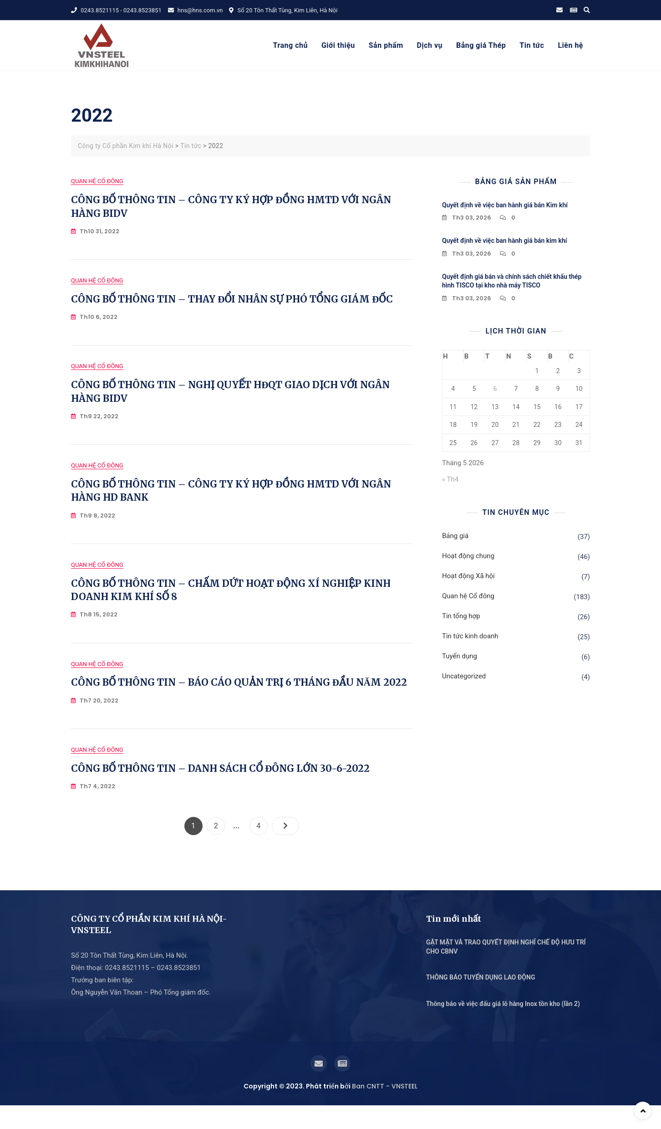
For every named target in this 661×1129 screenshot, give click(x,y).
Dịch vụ (429, 45)
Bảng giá (455, 536)
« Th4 (450, 479)
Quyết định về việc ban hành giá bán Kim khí (505, 205)
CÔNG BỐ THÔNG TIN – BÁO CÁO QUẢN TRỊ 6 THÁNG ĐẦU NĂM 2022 (239, 702)
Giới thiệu (338, 45)
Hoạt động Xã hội (468, 576)
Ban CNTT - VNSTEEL (384, 1109)
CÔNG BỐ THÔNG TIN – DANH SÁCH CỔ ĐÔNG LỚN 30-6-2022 (220, 792)
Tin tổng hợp (461, 616)
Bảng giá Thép (481, 45)
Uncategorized (464, 676)
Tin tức (531, 45)
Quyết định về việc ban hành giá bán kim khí (504, 240)
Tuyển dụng (459, 656)
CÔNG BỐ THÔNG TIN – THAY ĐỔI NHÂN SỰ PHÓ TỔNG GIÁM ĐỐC (232, 303)
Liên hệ (570, 45)
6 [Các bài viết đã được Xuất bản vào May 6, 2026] (495, 388)
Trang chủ (290, 45)
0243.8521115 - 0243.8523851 (116, 10)
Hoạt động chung (468, 556)
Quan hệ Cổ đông (97, 181)
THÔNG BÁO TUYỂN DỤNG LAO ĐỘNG (480, 1001)
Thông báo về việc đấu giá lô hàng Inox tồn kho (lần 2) (503, 1027)
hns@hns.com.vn (195, 10)
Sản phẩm (386, 45)
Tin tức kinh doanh (470, 636)
